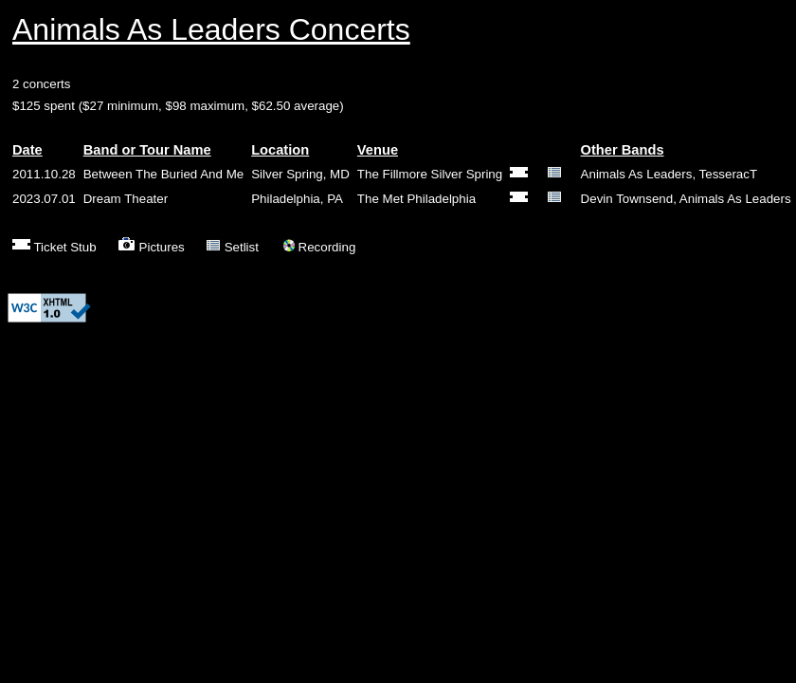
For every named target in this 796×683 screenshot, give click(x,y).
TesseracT (728, 174)
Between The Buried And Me (163, 174)
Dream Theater (125, 199)
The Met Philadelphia (416, 199)
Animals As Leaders (637, 174)
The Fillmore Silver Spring (429, 174)
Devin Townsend (627, 199)
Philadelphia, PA (297, 199)
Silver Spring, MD (300, 174)
